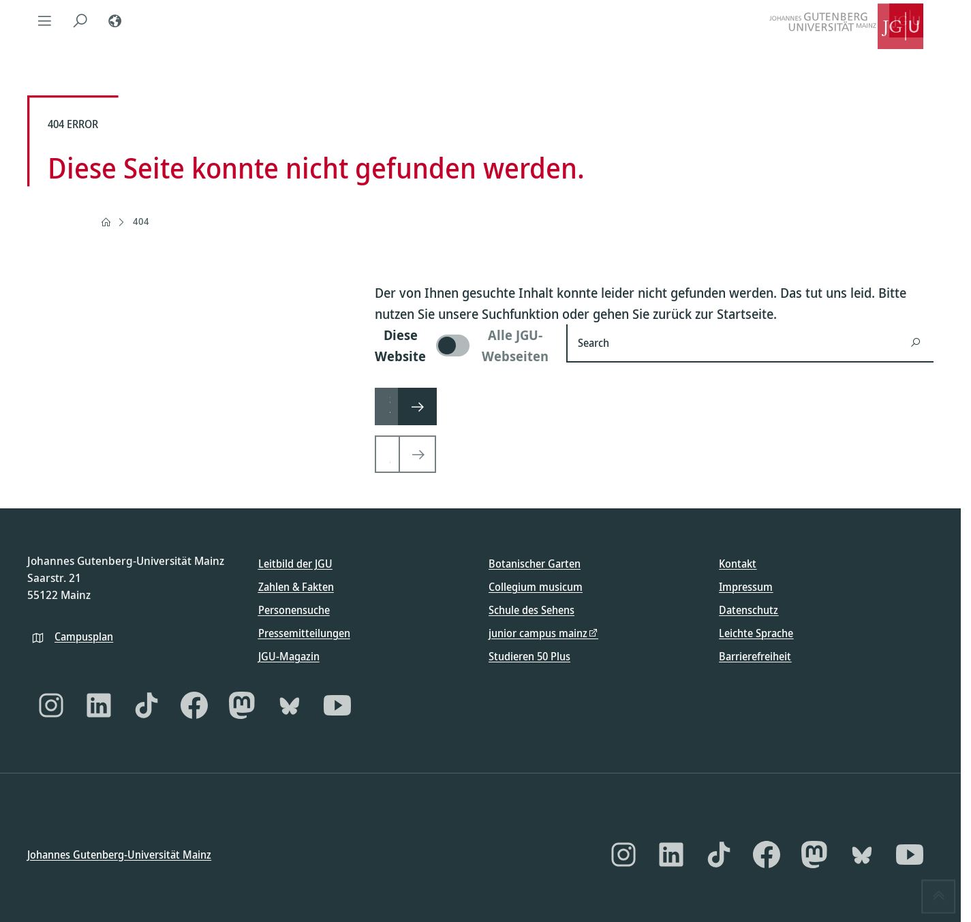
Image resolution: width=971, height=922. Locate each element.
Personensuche (294, 609)
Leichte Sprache (756, 633)
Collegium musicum (536, 586)
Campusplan (84, 635)
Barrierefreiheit (755, 656)
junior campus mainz (538, 633)
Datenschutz (748, 609)
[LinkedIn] (98, 705)
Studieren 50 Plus (529, 656)
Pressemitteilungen (304, 633)
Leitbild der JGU (295, 563)
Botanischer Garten (535, 563)
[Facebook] (194, 705)
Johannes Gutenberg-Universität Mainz (119, 853)
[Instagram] (51, 705)
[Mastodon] (242, 705)
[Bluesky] (289, 705)
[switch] (462, 345)
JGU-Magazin (289, 656)
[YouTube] (337, 705)
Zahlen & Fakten (296, 586)
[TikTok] (146, 705)
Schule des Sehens (531, 609)
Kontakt (737, 563)
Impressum (746, 586)
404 (141, 221)
